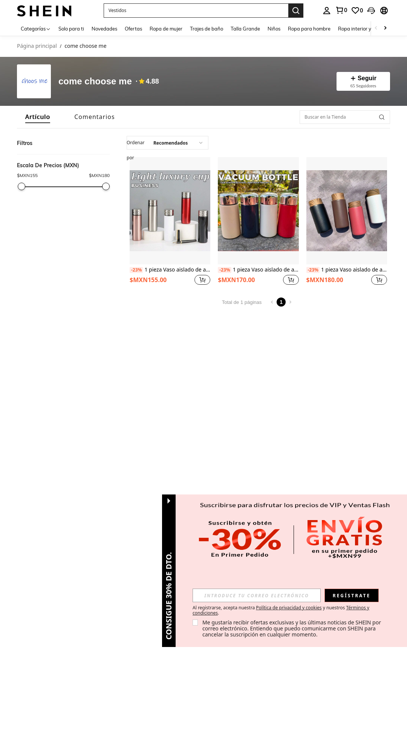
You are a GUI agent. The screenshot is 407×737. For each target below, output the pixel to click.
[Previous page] (272, 302)
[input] (257, 595)
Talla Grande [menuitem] (245, 29)
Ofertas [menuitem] (133, 29)
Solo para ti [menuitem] (71, 29)
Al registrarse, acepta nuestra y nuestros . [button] (281, 610)
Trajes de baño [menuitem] (206, 29)
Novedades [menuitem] (104, 29)
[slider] (21, 186)
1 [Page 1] (281, 302)
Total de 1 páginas (242, 302)
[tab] (37, 116)
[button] (196, 10)
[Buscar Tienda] (381, 117)
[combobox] (167, 143)
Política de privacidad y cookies (288, 607)
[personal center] (326, 10)
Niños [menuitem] (274, 29)
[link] (341, 10)
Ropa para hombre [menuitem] (309, 29)
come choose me (95, 81)
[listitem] (170, 222)
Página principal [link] (37, 46)
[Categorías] (36, 28)
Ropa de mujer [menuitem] (166, 29)
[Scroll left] (376, 28)
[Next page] (290, 302)
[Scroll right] (385, 28)
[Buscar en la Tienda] (345, 117)
